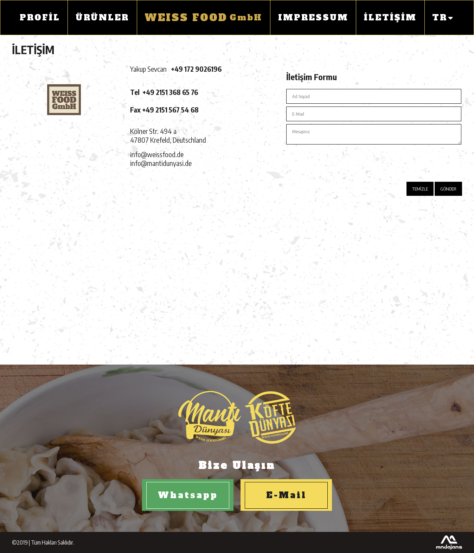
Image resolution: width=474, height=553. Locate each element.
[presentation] (408, 161)
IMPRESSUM (313, 17)
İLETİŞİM (390, 17)
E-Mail (286, 495)
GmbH (203, 17)
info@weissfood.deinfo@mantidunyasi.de (161, 158)
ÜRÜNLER (102, 17)
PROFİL (40, 17)
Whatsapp (188, 495)
